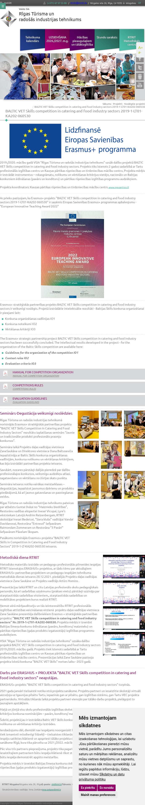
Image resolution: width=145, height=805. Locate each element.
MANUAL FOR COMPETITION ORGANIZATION (36, 375)
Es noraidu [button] (106, 787)
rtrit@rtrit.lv (78, 3)
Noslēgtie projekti (134, 103)
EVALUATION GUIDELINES (26, 402)
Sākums (107, 103)
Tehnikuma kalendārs (32, 39)
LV (139, 2)
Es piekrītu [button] (88, 787)
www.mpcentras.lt (118, 187)
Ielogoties (131, 3)
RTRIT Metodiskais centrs (132, 40)
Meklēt (6, 2)
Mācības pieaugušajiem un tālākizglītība (82, 40)
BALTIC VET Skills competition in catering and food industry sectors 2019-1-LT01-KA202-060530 (89, 106)
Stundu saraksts (107, 37)
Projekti (117, 103)
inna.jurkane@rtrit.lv (51, 790)
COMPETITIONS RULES (24, 388)
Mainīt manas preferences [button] (98, 795)
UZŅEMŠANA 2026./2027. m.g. (57, 39)
